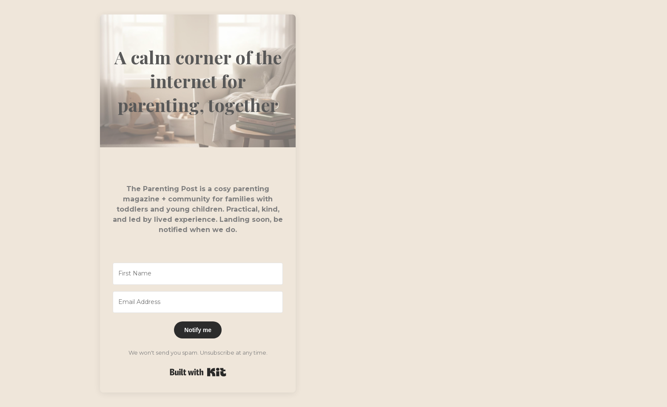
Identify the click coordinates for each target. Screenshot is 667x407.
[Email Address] (198, 302)
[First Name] (198, 274)
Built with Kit (198, 372)
